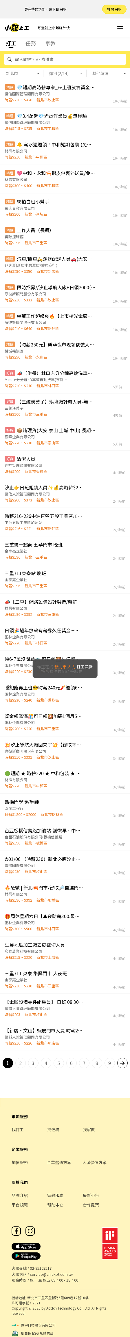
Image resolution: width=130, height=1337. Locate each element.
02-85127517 (41, 1268)
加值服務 (20, 1162)
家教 (50, 43)
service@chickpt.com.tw (51, 1274)
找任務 (53, 1129)
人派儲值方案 (94, 1162)
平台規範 (20, 1205)
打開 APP (114, 9)
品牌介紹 (20, 1195)
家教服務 (55, 1195)
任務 (30, 43)
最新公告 (91, 1195)
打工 (11, 43)
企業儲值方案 (59, 1162)
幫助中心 (55, 1205)
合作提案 (91, 1205)
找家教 (89, 1129)
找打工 (18, 1129)
